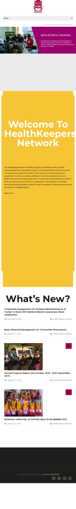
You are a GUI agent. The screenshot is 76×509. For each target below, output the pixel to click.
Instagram (70, 478)
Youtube (64, 478)
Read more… (9, 193)
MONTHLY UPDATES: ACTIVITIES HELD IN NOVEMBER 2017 (35, 419)
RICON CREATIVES (51, 474)
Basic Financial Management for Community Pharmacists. (35, 329)
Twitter (59, 478)
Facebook (54, 478)
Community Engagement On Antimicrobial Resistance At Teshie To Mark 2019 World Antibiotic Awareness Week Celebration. (35, 312)
